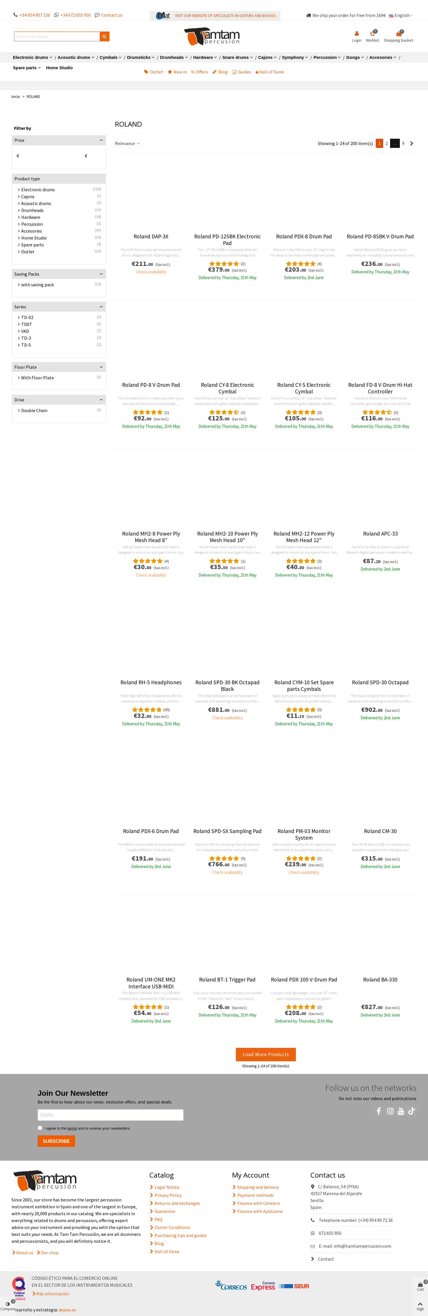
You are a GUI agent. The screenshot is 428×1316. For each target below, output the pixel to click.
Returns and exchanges (174, 1203)
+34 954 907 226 (35, 15)
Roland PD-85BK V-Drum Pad (380, 236)
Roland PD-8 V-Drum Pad (151, 385)
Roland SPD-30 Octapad (380, 682)
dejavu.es (67, 1310)
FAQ (155, 1219)
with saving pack (37, 284)
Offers (199, 72)
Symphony (293, 57)
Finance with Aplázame (257, 1211)
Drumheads (172, 57)
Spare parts (25, 67)
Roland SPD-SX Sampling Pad (227, 831)
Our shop (50, 1252)
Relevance (127, 143)
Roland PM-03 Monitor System (303, 834)
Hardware (203, 57)
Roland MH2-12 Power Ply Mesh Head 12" (303, 537)
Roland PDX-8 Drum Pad (304, 236)
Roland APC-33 (380, 533)
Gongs (353, 57)
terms (72, 1128)
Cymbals (109, 57)
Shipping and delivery (255, 1187)
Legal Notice (164, 1187)
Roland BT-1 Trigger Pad (227, 979)
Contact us (111, 15)
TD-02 (27, 317)
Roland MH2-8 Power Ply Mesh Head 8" (151, 537)
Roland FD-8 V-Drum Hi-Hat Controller (380, 388)
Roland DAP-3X (151, 236)
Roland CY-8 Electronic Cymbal (227, 388)
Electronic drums (30, 57)
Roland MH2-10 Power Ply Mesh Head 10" (227, 537)
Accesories (380, 57)
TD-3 (26, 338)
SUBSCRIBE (56, 1141)
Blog (220, 72)
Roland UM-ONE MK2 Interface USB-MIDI (151, 983)
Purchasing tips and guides (178, 1235)
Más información (52, 1293)
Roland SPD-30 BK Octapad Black (227, 685)
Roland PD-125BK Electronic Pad (227, 239)
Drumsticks (139, 57)
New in (177, 72)
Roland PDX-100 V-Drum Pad (304, 979)
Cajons (265, 57)
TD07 (26, 324)
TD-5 (26, 345)
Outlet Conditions (169, 1227)
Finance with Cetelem (256, 1203)
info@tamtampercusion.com (362, 1246)
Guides (241, 72)
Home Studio (59, 67)
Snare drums (235, 57)
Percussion (325, 57)
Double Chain (34, 410)
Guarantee (162, 1211)
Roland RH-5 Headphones (151, 682)
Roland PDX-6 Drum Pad (151, 831)
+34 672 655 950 (75, 15)
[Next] (412, 143)
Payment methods (253, 1195)
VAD (25, 331)
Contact (322, 1259)
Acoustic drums (74, 57)
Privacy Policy (165, 1195)
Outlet (153, 72)
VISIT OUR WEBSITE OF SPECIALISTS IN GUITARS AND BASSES (225, 15)
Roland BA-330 (380, 979)
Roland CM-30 (380, 831)
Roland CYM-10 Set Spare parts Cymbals (304, 685)
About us (24, 1252)
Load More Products (266, 1054)
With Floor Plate (37, 377)
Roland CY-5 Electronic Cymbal (304, 388)
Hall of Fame (269, 72)
